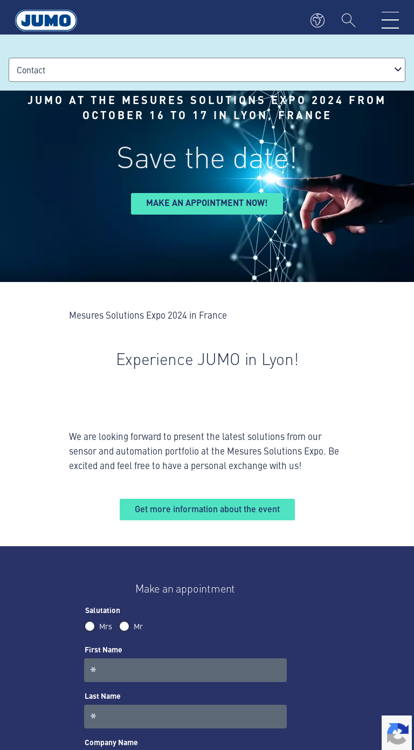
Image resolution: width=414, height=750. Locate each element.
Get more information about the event (207, 509)
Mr (138, 626)
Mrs (105, 626)
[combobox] (207, 70)
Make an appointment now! (207, 202)
